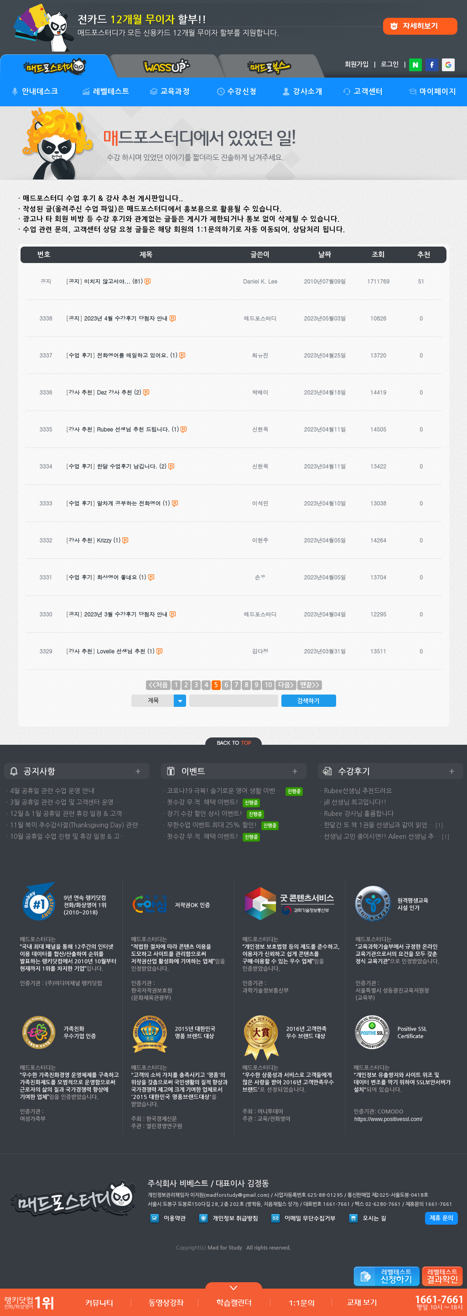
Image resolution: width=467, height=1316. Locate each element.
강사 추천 (81, 392)
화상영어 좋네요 (117, 577)
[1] (439, 825)
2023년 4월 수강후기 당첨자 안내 (126, 318)
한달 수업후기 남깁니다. (127, 466)
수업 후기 (81, 355)
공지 (74, 281)
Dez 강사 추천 (114, 392)
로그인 (390, 64)
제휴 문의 (441, 1218)
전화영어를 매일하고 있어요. (133, 355)
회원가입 (356, 64)
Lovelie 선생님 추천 (121, 651)
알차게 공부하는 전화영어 (129, 503)
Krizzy (104, 540)
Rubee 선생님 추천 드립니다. (133, 429)
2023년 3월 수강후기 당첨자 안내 (126, 614)
